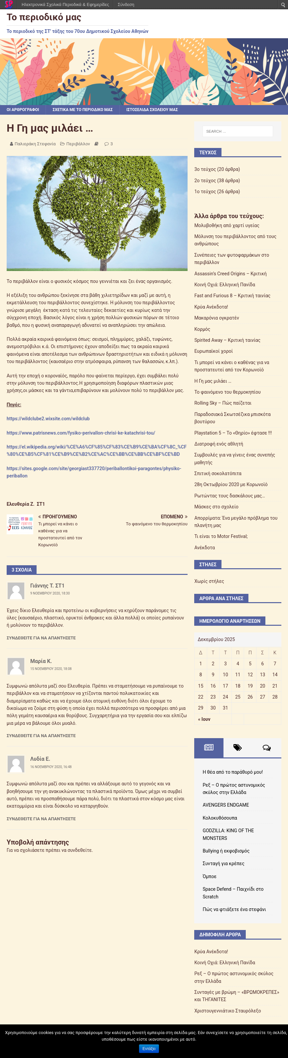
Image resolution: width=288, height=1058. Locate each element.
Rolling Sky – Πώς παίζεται (222, 403)
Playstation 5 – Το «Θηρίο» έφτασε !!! (233, 433)
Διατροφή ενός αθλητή (218, 444)
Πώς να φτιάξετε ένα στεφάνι (234, 909)
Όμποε (209, 876)
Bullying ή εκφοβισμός (226, 851)
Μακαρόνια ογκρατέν (216, 318)
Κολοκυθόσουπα (220, 818)
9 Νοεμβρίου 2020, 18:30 (50, 593)
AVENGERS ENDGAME (226, 805)
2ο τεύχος (205, 180)
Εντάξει (149, 1048)
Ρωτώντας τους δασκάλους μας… (229, 495)
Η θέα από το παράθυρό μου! (233, 772)
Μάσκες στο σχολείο (216, 506)
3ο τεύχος (205, 169)
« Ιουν (204, 719)
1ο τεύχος (205, 191)
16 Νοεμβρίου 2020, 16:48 (51, 767)
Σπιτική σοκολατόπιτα (217, 473)
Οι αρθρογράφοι (23, 109)
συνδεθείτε (80, 850)
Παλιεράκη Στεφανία (35, 143)
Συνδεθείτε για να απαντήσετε (41, 637)
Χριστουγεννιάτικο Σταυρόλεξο (227, 1010)
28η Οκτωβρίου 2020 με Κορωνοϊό (230, 484)
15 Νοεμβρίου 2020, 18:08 (51, 669)
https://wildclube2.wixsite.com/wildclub (48, 418)
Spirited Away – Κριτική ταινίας (227, 340)
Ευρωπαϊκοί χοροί (213, 351)
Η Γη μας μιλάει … (212, 381)
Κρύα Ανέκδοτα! (211, 307)
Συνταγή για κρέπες (223, 863)
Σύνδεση (126, 4)
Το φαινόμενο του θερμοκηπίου (227, 392)
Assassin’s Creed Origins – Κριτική (230, 273)
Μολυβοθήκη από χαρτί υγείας (226, 225)
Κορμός (202, 329)
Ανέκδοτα (204, 547)
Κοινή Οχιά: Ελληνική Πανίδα (224, 284)
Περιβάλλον (78, 143)
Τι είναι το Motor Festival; (220, 536)
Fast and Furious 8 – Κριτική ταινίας (232, 295)
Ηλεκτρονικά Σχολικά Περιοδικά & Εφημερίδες (65, 4)
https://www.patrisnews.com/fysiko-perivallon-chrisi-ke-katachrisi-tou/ (81, 433)
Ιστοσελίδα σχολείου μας (152, 109)
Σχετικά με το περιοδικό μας (83, 109)
